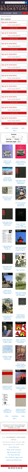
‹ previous (15, 128)
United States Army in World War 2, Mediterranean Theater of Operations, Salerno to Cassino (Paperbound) (7, 317)
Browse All (8, 16)
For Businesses (14, 455)
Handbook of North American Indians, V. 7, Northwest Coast (7, 388)
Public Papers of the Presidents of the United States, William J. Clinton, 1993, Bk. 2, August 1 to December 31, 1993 (7, 223)
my (6, 13)
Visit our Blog (14, 466)
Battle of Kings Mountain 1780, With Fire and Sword (21, 365)
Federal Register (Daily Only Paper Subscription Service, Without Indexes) (21, 316)
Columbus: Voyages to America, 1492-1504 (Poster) (7, 358)
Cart (24, 13)
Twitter (12, 468)
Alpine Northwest (20, 270)
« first (6, 128)
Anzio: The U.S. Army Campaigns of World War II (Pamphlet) (21, 294)
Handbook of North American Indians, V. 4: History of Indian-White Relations (21, 411)
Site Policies (14, 447)
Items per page (11, 141)
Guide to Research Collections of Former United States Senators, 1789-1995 (20, 162)
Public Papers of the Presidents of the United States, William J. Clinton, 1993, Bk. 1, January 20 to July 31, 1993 (7, 268)
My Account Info (14, 452)
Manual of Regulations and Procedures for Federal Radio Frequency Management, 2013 (7, 411)
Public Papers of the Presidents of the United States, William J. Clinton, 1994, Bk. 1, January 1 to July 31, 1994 (20, 182)
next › (23, 128)
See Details (14, 430)
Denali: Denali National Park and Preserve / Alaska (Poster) (7, 179)
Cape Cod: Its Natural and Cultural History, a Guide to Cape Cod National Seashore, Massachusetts (20, 249)
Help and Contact (14, 450)
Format (14, 134)
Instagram (14, 468)
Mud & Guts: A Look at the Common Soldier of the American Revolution (7, 198)
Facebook (9, 468)
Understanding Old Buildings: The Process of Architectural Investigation (7, 247)
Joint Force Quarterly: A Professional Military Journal (20, 204)
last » (15, 130)
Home (2, 16)
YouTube (16, 468)
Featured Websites (14, 460)
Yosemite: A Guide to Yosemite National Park (20, 388)
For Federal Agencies (14, 457)
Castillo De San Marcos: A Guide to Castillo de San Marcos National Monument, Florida (7, 292)
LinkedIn (21, 468)
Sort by (8, 139)
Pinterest (19, 468)
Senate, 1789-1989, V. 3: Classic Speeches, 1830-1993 (20, 225)
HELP (15, 13)
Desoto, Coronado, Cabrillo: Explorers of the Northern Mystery (21, 341)
